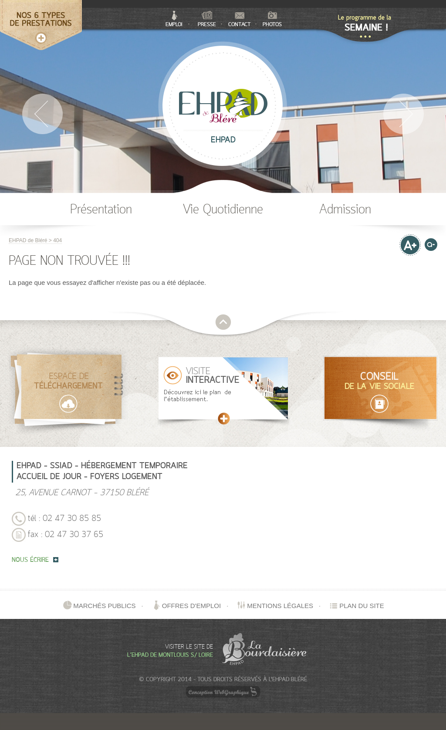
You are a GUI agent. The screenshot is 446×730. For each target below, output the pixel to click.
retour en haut (223, 322)
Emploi (174, 19)
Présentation (101, 210)
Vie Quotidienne (223, 210)
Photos (272, 19)
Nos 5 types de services (41, 15)
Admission (345, 210)
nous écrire (35, 560)
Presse (207, 19)
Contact (239, 20)
